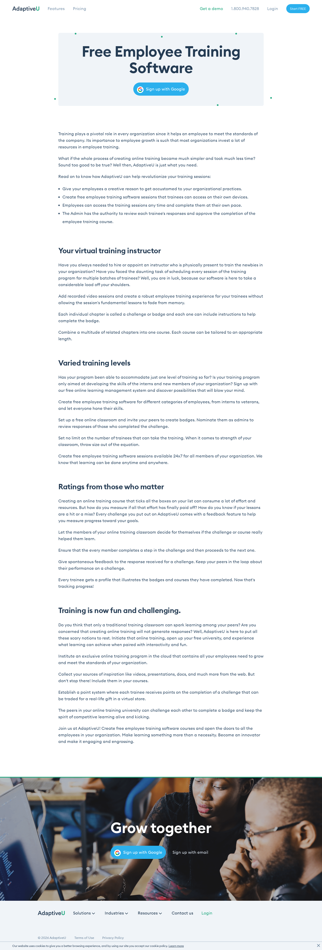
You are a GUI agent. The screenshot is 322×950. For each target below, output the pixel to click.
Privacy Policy (113, 938)
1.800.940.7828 (245, 8)
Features (56, 8)
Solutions (82, 913)
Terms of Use (84, 938)
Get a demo (211, 8)
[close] (318, 946)
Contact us (182, 913)
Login (272, 8)
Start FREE (298, 9)
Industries (114, 913)
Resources (148, 913)
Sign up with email (190, 852)
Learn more (176, 946)
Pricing (79, 8)
